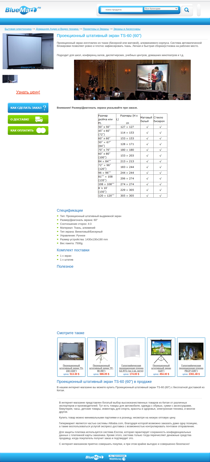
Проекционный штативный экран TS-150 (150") (71, 368)
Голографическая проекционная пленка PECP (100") (191, 368)
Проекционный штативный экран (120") (161, 368)
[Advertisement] (91, 299)
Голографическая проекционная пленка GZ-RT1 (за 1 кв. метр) (131, 368)
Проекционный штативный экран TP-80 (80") (101, 368)
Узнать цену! (28, 92)
